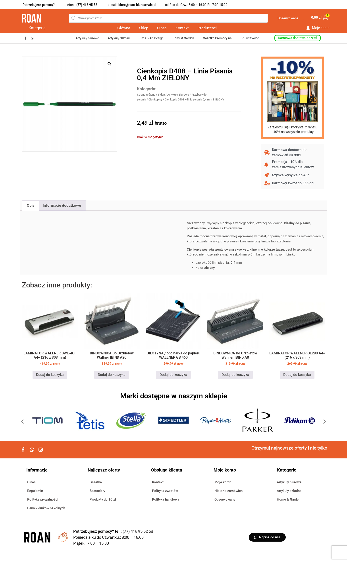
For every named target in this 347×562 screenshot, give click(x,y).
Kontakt (182, 28)
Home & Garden (183, 38)
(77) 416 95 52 (136, 531)
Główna (123, 28)
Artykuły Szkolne (119, 38)
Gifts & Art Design (151, 38)
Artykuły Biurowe (178, 94)
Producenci (207, 28)
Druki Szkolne (250, 38)
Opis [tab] (31, 205)
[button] (110, 64)
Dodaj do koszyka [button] (50, 375)
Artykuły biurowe (87, 38)
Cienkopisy (155, 99)
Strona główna (146, 94)
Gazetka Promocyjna (217, 38)
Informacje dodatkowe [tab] (62, 205)
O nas (162, 28)
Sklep (143, 28)
